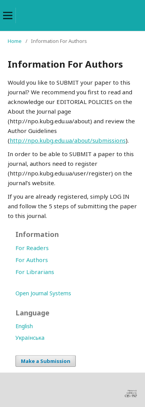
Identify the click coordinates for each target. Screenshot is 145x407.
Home (15, 40)
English (24, 326)
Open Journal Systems (43, 293)
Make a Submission (45, 361)
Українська (29, 337)
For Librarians (34, 272)
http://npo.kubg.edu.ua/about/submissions (68, 140)
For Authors (31, 260)
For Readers (32, 248)
